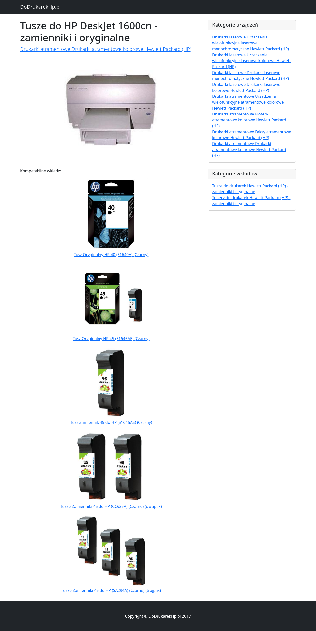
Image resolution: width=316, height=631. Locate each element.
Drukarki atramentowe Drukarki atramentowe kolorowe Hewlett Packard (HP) (105, 49)
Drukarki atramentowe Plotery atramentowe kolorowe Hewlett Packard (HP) (249, 120)
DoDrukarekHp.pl (40, 6)
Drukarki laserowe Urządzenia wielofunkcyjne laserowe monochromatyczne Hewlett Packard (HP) (250, 43)
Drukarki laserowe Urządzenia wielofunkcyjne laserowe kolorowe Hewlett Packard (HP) (251, 60)
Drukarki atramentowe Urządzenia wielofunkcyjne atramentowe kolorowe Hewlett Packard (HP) (248, 102)
